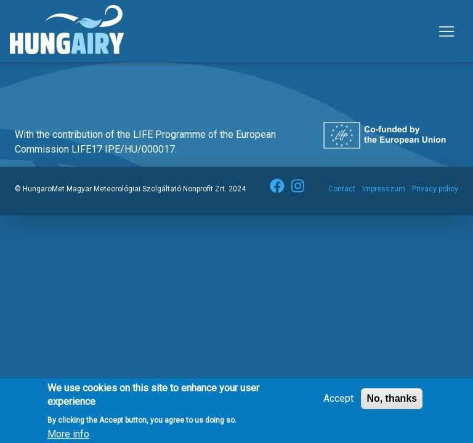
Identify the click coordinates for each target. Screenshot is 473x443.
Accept (338, 402)
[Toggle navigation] (446, 31)
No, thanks (391, 402)
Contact (341, 189)
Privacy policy (435, 189)
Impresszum (383, 189)
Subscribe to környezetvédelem (29, 77)
